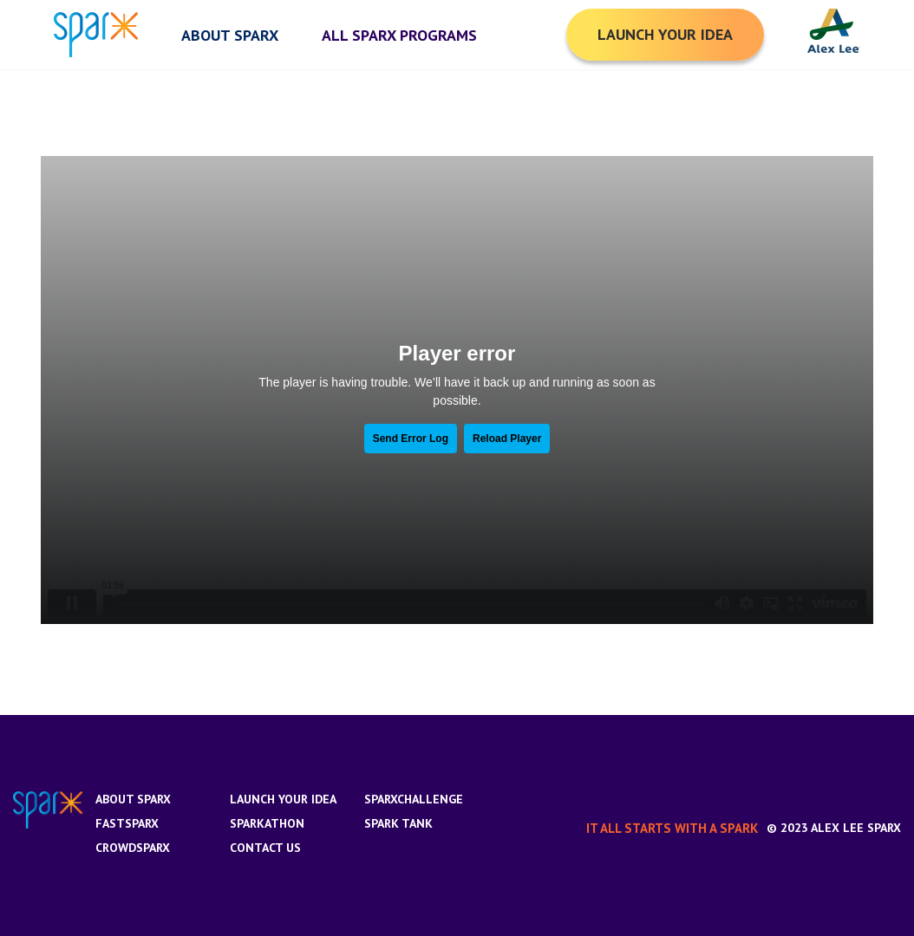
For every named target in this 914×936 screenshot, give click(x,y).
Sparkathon (267, 823)
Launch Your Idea (283, 799)
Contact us (265, 847)
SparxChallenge (413, 799)
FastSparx (127, 823)
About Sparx (133, 799)
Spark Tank (398, 823)
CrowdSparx (132, 847)
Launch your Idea (665, 34)
